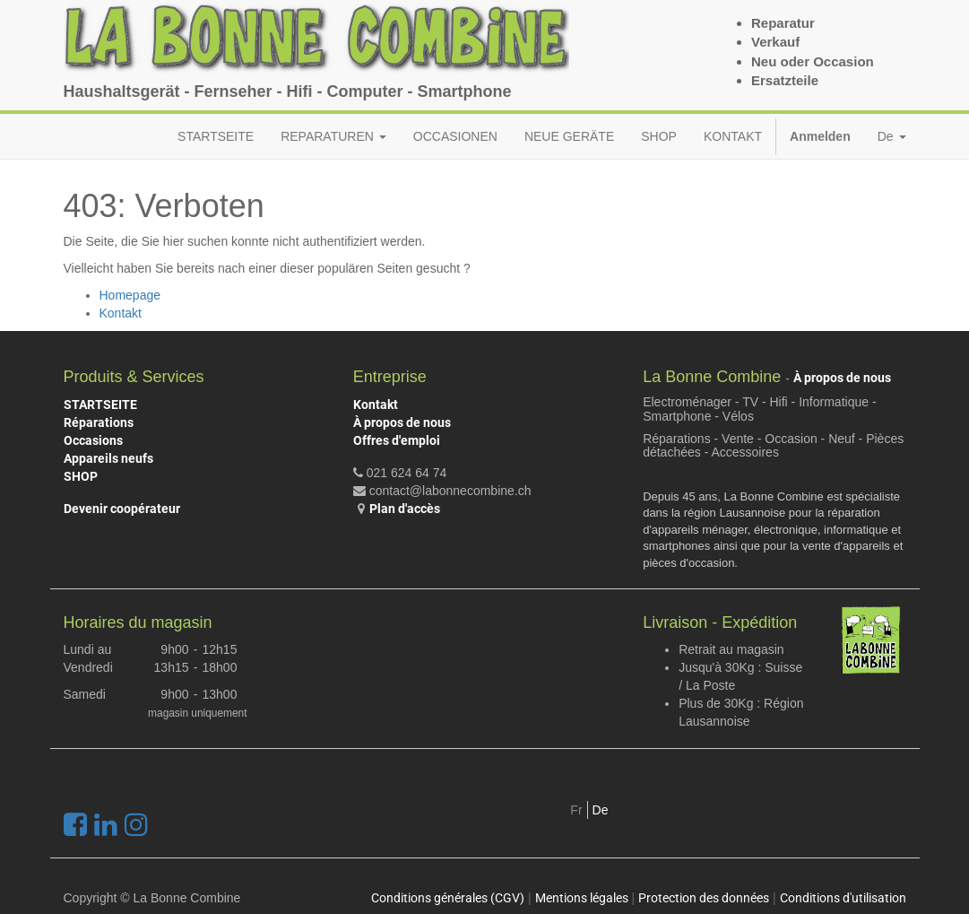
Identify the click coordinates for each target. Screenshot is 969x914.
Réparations (99, 422)
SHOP (81, 476)
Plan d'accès (404, 508)
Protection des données (703, 898)
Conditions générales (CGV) (447, 898)
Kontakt (120, 313)
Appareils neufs (108, 458)
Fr (576, 810)
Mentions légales (581, 898)
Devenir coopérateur (122, 508)
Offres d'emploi (396, 440)
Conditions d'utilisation (843, 898)
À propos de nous (402, 422)
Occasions (93, 440)
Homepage (130, 295)
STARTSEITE (100, 404)
